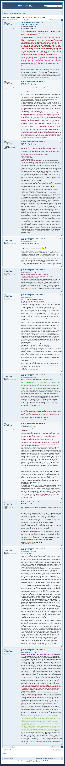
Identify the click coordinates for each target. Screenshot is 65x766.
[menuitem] (9, 11)
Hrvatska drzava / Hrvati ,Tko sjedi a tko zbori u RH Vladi (23, 17)
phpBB (20, 760)
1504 (8, 27)
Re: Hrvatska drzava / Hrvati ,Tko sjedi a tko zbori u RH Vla (32, 23)
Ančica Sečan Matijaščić (35, 761)
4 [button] (59, 20)
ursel (5, 22)
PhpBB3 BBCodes (46, 760)
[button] (52, 20)
